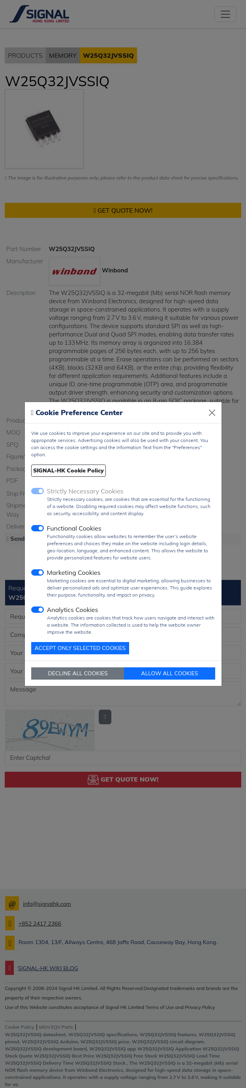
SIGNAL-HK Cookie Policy (68, 470)
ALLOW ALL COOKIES (169, 673)
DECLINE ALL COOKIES (77, 673)
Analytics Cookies (72, 610)
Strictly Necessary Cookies (85, 491)
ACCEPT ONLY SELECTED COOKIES (80, 648)
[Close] (212, 412)
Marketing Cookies (74, 572)
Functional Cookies (74, 528)
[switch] (37, 528)
